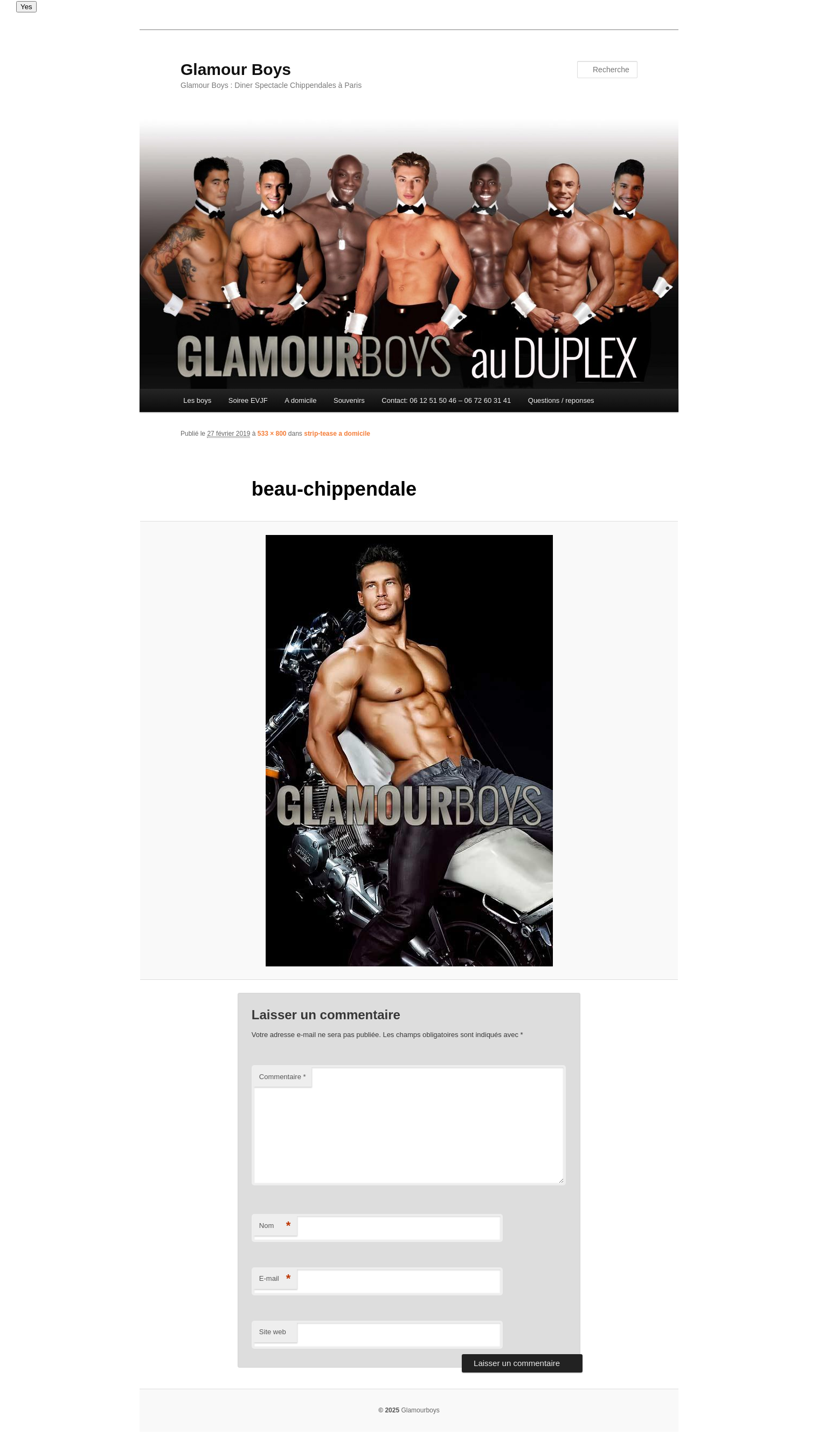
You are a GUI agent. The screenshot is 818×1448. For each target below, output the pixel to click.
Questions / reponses (561, 400)
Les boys (197, 400)
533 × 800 (272, 433)
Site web (272, 1332)
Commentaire (282, 1077)
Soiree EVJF (248, 400)
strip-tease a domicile (337, 433)
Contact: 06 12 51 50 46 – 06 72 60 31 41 (446, 400)
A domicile (300, 400)
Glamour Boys (236, 69)
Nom (275, 1226)
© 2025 (388, 1410)
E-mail (275, 1279)
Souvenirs (349, 400)
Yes (26, 7)
